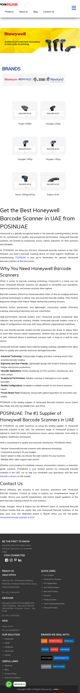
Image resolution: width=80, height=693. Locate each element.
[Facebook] (6, 560)
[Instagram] (11, 560)
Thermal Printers (51, 608)
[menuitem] (9, 11)
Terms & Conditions (13, 678)
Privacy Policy (10, 674)
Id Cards (47, 595)
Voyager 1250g (53, 125)
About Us (8, 665)
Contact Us (48, 11)
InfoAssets (9, 651)
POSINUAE (20, 257)
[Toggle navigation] (74, 9)
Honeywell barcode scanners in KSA (17, 517)
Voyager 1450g (25, 161)
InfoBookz (9, 647)
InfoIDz (8, 655)
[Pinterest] (15, 560)
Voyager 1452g (53, 161)
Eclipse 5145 (53, 196)
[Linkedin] (19, 560)
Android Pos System (52, 579)
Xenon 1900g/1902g (25, 196)
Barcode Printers (51, 591)
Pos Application (50, 583)
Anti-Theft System (51, 587)
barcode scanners (8, 476)
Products (9, 11)
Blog (35, 11)
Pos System (49, 575)
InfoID (7, 643)
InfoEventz (9, 639)
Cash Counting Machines (54, 604)
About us (23, 11)
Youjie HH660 (25, 125)
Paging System (50, 599)
